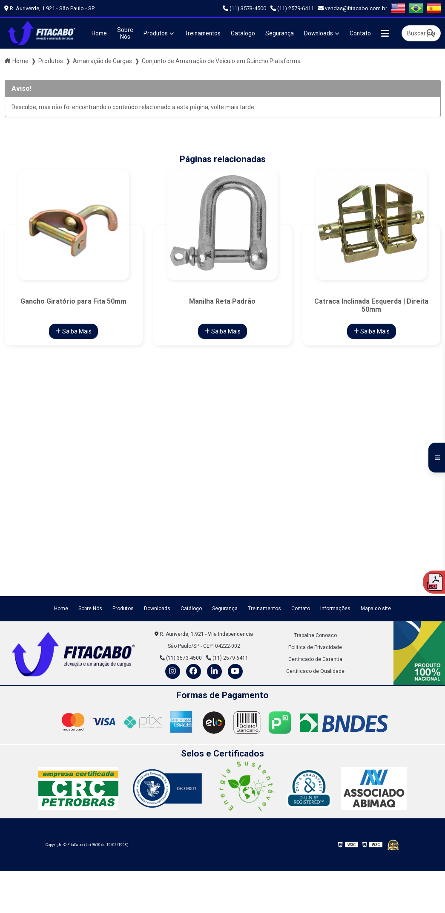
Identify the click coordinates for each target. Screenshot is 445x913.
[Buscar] (430, 33)
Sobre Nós (125, 33)
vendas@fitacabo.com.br (352, 8)
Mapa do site (376, 608)
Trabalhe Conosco (315, 635)
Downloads (322, 33)
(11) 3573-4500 (244, 8)
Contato (364, 33)
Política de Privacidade (315, 646)
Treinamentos (204, 33)
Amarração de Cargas (102, 60)
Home (99, 33)
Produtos (156, 33)
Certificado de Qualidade (315, 670)
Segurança (282, 33)
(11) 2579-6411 (292, 8)
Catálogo (245, 33)
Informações (335, 608)
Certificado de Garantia (315, 658)
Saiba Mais (73, 331)
